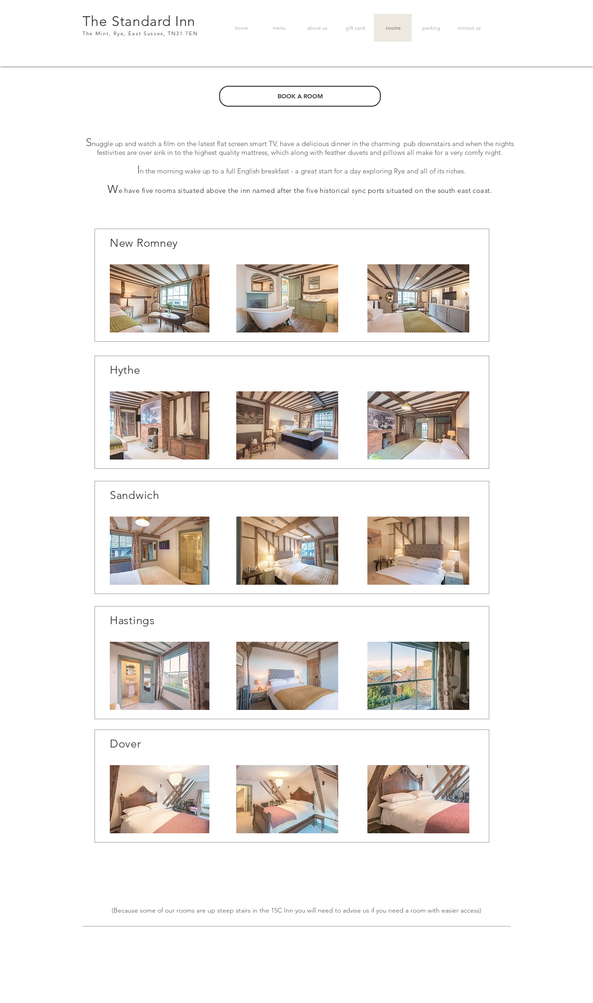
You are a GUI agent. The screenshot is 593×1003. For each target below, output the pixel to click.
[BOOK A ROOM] (300, 96)
